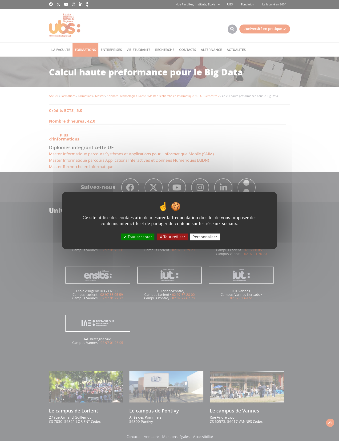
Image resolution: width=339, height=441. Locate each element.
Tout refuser (172, 236)
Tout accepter (138, 236)
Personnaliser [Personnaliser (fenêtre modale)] (205, 236)
